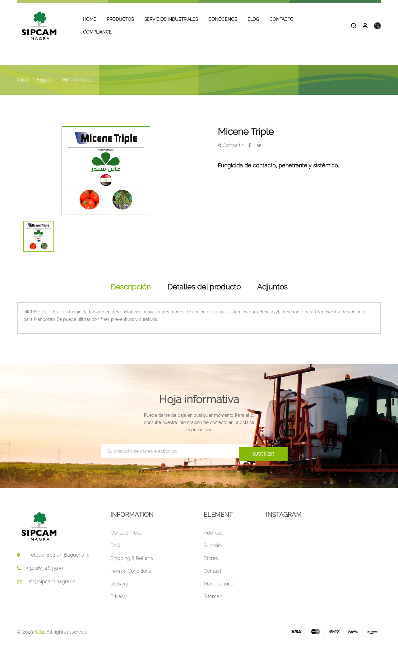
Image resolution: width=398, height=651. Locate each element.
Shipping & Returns (131, 566)
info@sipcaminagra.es (51, 589)
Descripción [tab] (130, 293)
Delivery (119, 591)
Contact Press (126, 540)
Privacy (118, 604)
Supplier (213, 553)
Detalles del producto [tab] (204, 293)
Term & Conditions (130, 578)
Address (213, 540)
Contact (212, 578)
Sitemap (213, 604)
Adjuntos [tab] (272, 293)
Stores (211, 566)
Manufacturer (219, 591)
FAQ (115, 553)
